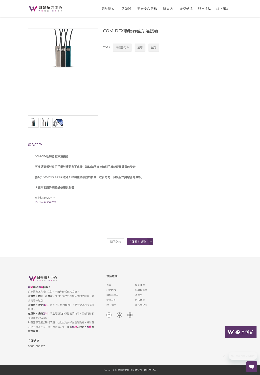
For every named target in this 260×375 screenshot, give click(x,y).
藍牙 (153, 47)
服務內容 (111, 292)
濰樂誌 (138, 298)
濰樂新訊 (186, 9)
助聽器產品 (112, 298)
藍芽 (140, 47)
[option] (63, 72)
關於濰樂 (140, 287)
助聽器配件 (122, 47)
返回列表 (115, 247)
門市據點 (140, 303)
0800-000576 (36, 349)
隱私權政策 (141, 308)
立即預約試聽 (141, 247)
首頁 (108, 287)
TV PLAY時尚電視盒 (45, 204)
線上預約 (222, 9)
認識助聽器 (141, 292)
